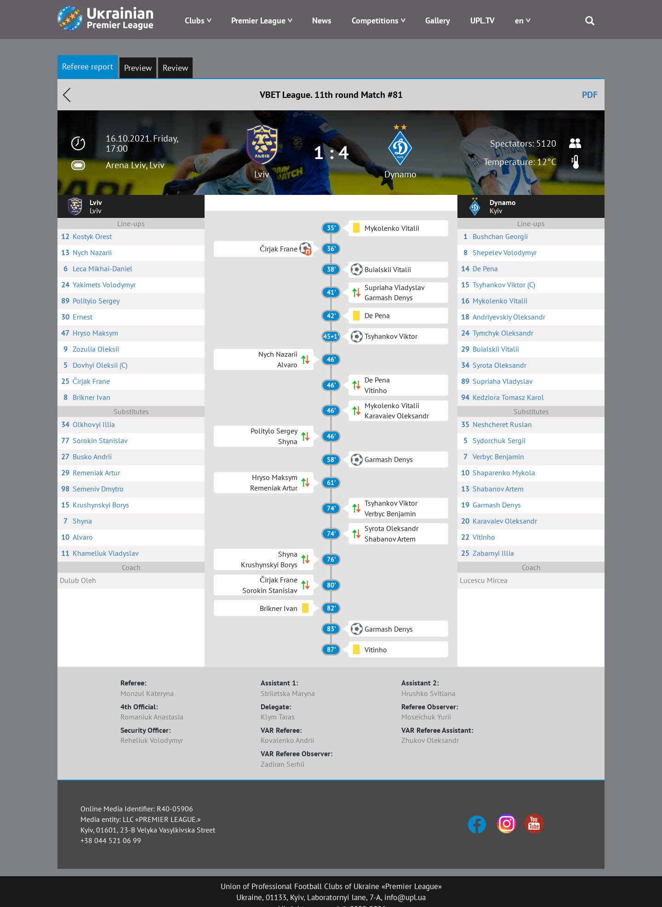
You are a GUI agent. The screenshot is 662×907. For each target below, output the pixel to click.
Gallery (437, 20)
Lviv (261, 174)
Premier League (258, 20)
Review (175, 68)
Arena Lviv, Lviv (135, 165)
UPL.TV (482, 20)
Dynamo (400, 174)
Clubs (195, 20)
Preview (138, 68)
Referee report (87, 66)
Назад (67, 94)
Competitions (375, 20)
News (321, 20)
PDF (590, 95)
